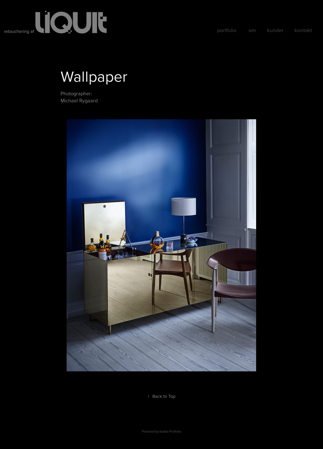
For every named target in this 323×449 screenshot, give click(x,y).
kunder (275, 30)
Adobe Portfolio (170, 431)
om (252, 30)
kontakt (303, 30)
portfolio (226, 30)
